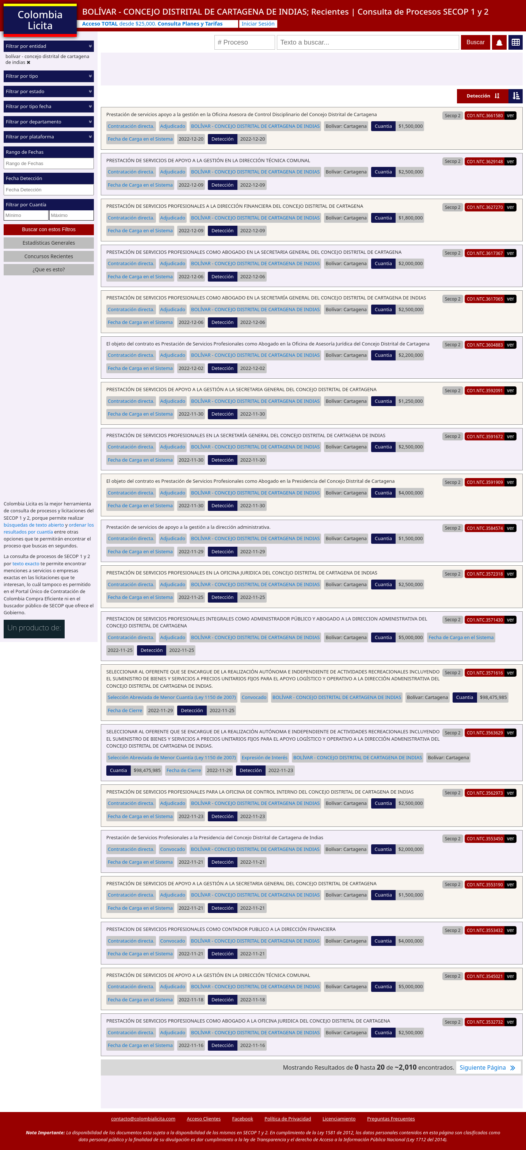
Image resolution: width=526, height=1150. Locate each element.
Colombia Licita (40, 20)
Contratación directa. (131, 126)
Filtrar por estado (25, 91)
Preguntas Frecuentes (391, 1118)
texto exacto (25, 563)
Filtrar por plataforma (30, 136)
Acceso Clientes (204, 1118)
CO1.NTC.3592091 (485, 390)
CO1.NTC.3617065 (485, 299)
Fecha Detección (24, 178)
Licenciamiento (339, 1118)
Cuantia (383, 126)
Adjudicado (172, 126)
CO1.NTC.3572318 (485, 574)
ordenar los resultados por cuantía (49, 528)
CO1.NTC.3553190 (485, 884)
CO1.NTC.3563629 (485, 733)
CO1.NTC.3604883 (485, 345)
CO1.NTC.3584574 (485, 528)
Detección (479, 95)
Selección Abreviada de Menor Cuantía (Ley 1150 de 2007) (172, 697)
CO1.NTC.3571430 (485, 620)
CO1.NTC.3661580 (485, 115)
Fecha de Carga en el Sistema (140, 138)
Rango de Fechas (24, 152)
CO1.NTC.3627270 (485, 207)
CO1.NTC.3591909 (485, 482)
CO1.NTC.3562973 (485, 793)
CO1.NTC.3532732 (485, 1022)
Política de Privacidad (287, 1118)
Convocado (254, 697)
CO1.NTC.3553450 (485, 838)
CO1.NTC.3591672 (485, 436)
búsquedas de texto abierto (34, 524)
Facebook (242, 1118)
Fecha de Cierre (125, 710)
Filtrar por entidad (26, 46)
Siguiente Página (488, 1067)
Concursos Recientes (48, 256)
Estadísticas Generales (49, 242)
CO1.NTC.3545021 (485, 976)
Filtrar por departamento (33, 121)
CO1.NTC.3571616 (485, 673)
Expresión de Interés (264, 757)
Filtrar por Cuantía (26, 204)
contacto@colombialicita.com (143, 1118)
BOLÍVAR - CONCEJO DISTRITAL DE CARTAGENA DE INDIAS (255, 126)
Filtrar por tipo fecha (29, 106)
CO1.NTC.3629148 (485, 161)
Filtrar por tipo (22, 76)
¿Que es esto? (49, 269)
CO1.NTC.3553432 (485, 930)
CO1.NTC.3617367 (485, 253)
